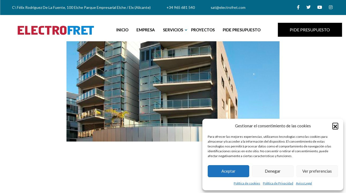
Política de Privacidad (278, 183)
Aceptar (228, 171)
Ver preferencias (317, 171)
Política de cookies (247, 183)
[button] (335, 125)
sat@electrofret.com (228, 7)
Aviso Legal (304, 183)
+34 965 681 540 (180, 7)
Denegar (273, 171)
